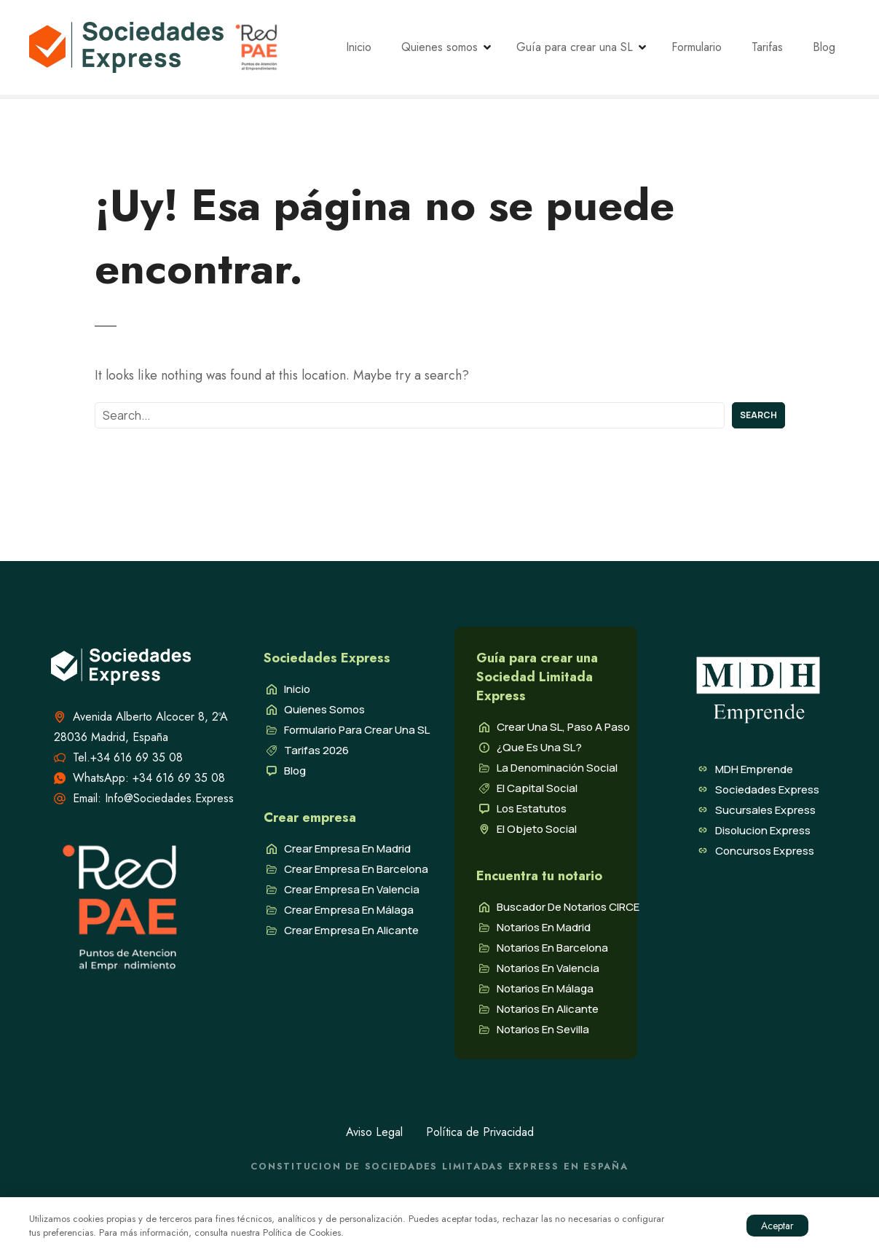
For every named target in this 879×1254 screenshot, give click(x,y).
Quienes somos (452, 51)
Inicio (371, 51)
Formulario (709, 51)
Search (758, 422)
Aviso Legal (374, 1139)
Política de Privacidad (480, 1139)
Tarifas (779, 51)
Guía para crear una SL (587, 51)
